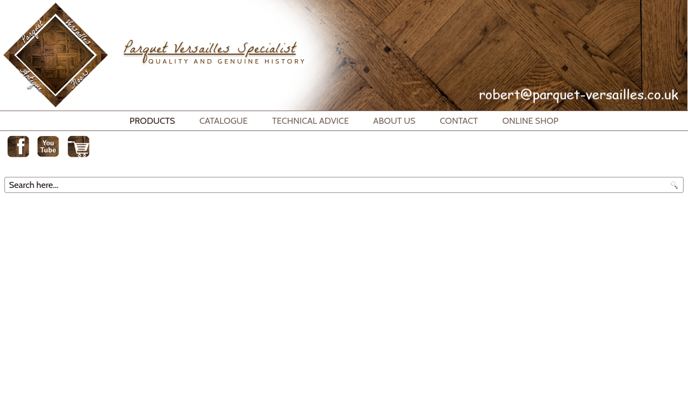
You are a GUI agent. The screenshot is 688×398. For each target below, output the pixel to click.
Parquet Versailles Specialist (209, 50)
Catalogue (223, 121)
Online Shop (530, 121)
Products (152, 121)
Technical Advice (310, 121)
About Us (394, 121)
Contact (459, 121)
